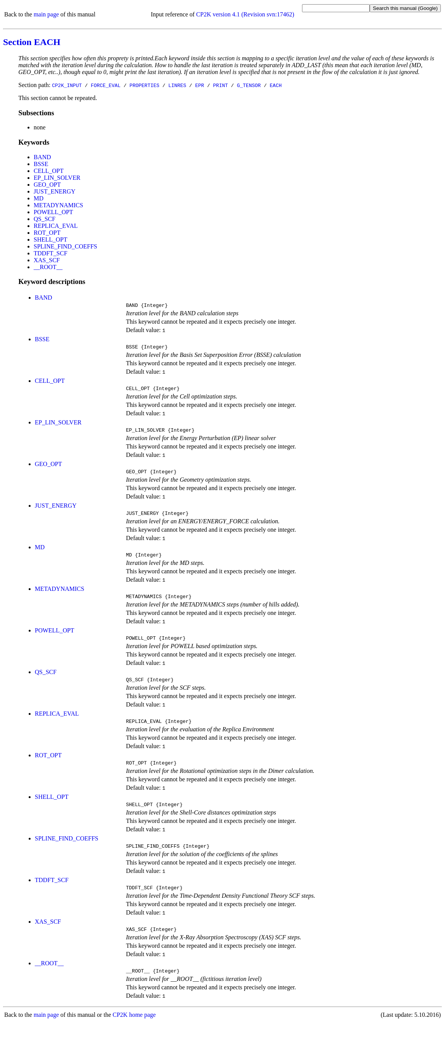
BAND (42, 157)
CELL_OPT (48, 171)
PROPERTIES (144, 85)
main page (46, 14)
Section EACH (31, 42)
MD (39, 198)
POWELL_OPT (53, 212)
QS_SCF (44, 219)
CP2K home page (134, 1034)
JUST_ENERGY (54, 191)
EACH (276, 85)
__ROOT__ (48, 267)
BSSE (41, 164)
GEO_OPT (47, 184)
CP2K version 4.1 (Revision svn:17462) (245, 14)
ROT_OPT (47, 232)
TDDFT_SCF (50, 253)
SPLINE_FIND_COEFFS (65, 246)
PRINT (220, 85)
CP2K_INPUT (67, 85)
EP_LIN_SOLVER (57, 177)
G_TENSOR (249, 85)
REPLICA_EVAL (56, 226)
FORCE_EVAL (105, 85)
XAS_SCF (47, 260)
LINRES (177, 85)
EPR (199, 85)
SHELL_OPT (50, 239)
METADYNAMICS (58, 205)
